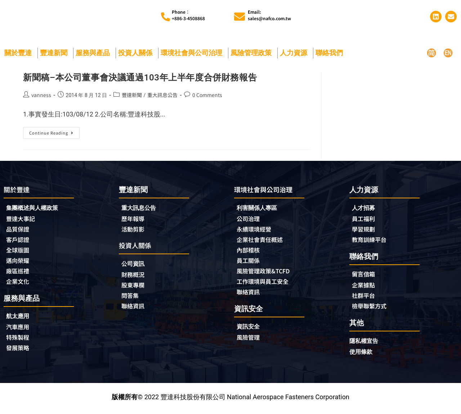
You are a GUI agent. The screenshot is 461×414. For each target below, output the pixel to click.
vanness (41, 94)
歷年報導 (134, 219)
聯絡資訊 (134, 308)
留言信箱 (365, 275)
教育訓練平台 (371, 240)
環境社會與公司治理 (193, 53)
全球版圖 (19, 251)
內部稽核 (250, 251)
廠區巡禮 (19, 273)
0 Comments (207, 94)
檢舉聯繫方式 (371, 308)
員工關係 (250, 262)
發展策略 (19, 352)
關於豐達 (19, 53)
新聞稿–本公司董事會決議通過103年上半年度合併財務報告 (140, 77)
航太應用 (21, 319)
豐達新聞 (55, 53)
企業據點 (365, 286)
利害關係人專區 (259, 208)
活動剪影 (134, 229)
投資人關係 (137, 53)
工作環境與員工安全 (266, 284)
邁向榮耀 (19, 262)
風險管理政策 (252, 53)
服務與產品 (94, 53)
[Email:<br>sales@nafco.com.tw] (239, 16)
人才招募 (365, 208)
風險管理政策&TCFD (266, 273)
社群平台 (365, 297)
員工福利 (365, 219)
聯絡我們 (330, 53)
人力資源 (295, 53)
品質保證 (19, 230)
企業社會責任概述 (262, 241)
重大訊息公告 (162, 94)
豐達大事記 (22, 219)
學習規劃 (365, 229)
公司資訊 (136, 265)
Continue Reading (53, 131)
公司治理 (251, 219)
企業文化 (19, 284)
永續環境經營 (256, 230)
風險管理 (250, 341)
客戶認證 (19, 241)
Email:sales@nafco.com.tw (269, 15)
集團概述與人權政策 (35, 208)
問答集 (131, 298)
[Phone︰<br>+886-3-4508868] (165, 16)
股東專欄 (136, 287)
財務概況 (136, 276)
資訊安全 (250, 330)
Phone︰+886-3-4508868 (188, 15)
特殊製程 (19, 341)
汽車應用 (21, 330)
